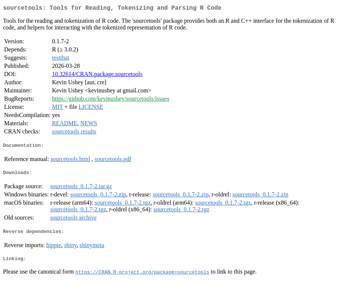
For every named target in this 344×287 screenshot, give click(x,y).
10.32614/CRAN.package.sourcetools (97, 75)
